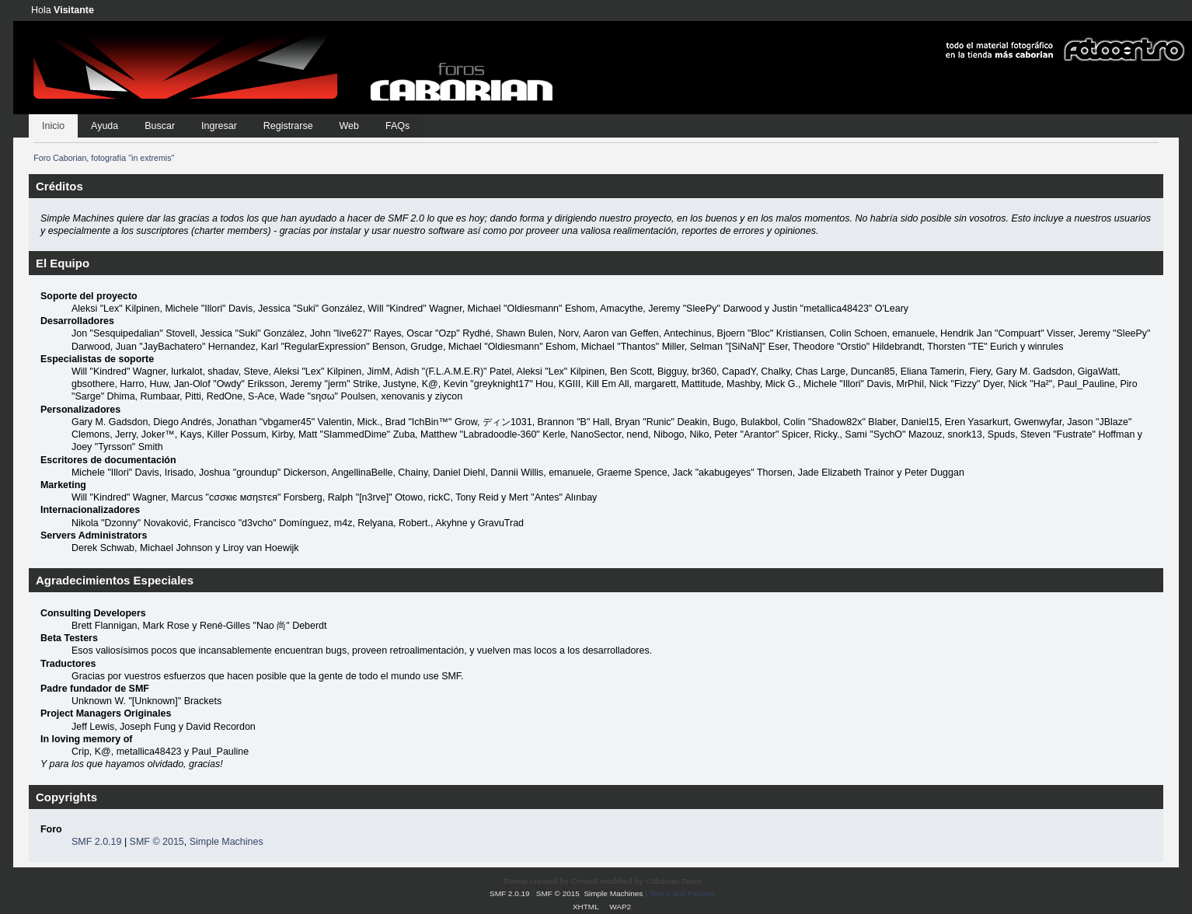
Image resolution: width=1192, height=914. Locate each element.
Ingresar (219, 125)
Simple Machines (226, 841)
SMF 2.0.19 (96, 841)
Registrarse (288, 125)
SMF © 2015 (157, 841)
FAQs (397, 125)
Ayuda (104, 125)
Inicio (53, 125)
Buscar (160, 125)
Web (349, 125)
